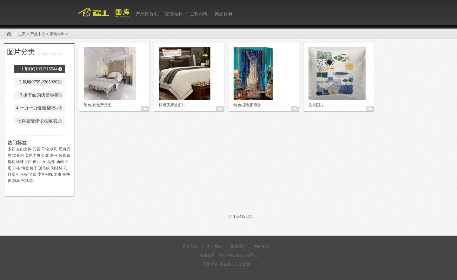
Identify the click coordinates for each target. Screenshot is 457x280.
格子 (33, 168)
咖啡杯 (57, 168)
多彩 (11, 149)
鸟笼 (51, 162)
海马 (53, 155)
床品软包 (223, 13)
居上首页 (190, 246)
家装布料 (174, 13)
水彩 (53, 149)
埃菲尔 (18, 155)
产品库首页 (147, 13)
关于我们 (214, 246)
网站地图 (261, 246)
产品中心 (37, 34)
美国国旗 (32, 155)
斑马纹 (44, 168)
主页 (22, 34)
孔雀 (36, 149)
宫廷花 (27, 181)
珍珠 (20, 162)
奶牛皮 (30, 162)
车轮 (45, 149)
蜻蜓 (25, 168)
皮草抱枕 (45, 174)
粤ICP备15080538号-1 (238, 255)
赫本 (16, 181)
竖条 (32, 174)
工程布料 (199, 13)
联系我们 (238, 246)
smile (41, 162)
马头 (24, 174)
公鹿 (45, 155)
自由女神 (23, 149)
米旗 (57, 174)
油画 (60, 162)
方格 (16, 168)
